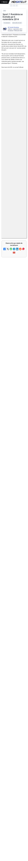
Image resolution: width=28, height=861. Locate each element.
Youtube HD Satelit (14, 787)
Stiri (4, 10)
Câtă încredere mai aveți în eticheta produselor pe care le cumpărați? (9, 571)
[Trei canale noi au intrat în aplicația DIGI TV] (22, 449)
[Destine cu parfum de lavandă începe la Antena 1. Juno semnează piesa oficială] (22, 532)
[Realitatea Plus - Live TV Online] (22, 592)
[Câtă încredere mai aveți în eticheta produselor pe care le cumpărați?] (22, 572)
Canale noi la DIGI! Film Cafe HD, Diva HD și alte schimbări (10, 412)
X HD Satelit (14, 796)
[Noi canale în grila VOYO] (22, 554)
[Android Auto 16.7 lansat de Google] (22, 432)
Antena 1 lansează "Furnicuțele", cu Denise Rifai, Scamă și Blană (10, 512)
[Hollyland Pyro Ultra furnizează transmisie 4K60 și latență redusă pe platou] (14, 645)
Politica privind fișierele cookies (14, 835)
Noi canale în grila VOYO (8, 552)
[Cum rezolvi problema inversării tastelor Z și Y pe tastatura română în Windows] (22, 492)
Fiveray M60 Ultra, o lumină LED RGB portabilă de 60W (13, 614)
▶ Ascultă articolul (17, 22)
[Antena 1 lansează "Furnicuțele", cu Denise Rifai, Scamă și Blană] (22, 512)
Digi (3, 816)
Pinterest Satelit (14, 800)
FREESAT (8, 816)
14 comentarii (7, 22)
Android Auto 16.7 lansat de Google (8, 430)
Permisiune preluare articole (14, 830)
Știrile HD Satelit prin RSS (14, 805)
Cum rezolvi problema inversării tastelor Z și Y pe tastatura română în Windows (10, 491)
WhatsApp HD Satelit (14, 782)
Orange (4, 819)
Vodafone (16, 819)
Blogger (16, 844)
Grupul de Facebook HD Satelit (14, 777)
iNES (22, 819)
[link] (14, 414)
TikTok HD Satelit (14, 791)
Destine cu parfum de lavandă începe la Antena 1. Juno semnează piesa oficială (10, 533)
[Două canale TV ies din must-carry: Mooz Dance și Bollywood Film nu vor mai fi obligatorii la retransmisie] (22, 468)
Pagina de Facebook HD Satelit (14, 770)
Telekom (10, 819)
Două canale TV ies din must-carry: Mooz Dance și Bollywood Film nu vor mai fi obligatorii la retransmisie (10, 469)
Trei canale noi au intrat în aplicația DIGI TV (10, 448)
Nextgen (21, 816)
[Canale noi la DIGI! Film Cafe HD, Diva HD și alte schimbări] (22, 413)
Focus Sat (14, 816)
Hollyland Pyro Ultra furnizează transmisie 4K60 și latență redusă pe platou (13, 635)
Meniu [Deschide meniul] (4, 2)
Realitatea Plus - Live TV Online (10, 590)
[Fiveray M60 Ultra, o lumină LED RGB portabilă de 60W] (14, 623)
